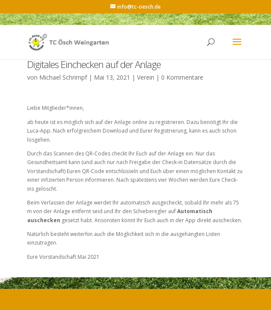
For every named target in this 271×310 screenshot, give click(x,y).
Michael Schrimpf (63, 77)
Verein (145, 77)
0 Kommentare (182, 77)
